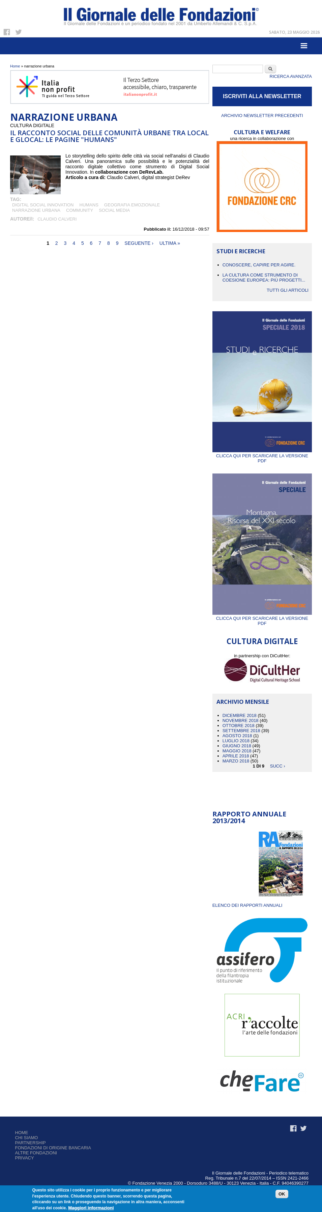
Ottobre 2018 (239, 725)
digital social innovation (43, 204)
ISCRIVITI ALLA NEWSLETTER (262, 96)
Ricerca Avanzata (291, 76)
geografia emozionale (132, 204)
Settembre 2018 (241, 730)
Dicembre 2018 (240, 715)
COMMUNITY (79, 210)
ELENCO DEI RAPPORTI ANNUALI (247, 905)
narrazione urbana (36, 210)
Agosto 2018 (237, 735)
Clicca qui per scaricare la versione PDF (262, 455)
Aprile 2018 (236, 755)
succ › (277, 766)
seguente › (138, 243)
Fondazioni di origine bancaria (53, 1147)
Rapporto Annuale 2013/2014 (249, 817)
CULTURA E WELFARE (262, 132)
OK (282, 1193)
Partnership (30, 1142)
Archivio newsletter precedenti (262, 115)
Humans (89, 204)
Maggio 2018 (237, 750)
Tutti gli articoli (288, 290)
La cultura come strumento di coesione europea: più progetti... (264, 277)
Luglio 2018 (236, 740)
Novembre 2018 (241, 720)
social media (114, 210)
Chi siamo (26, 1137)
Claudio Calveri (57, 219)
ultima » (169, 243)
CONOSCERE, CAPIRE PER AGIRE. (259, 264)
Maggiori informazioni (91, 1207)
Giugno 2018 (237, 745)
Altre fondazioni (36, 1152)
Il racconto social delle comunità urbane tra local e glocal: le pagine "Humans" (109, 136)
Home (15, 66)
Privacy (24, 1157)
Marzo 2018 (236, 760)
